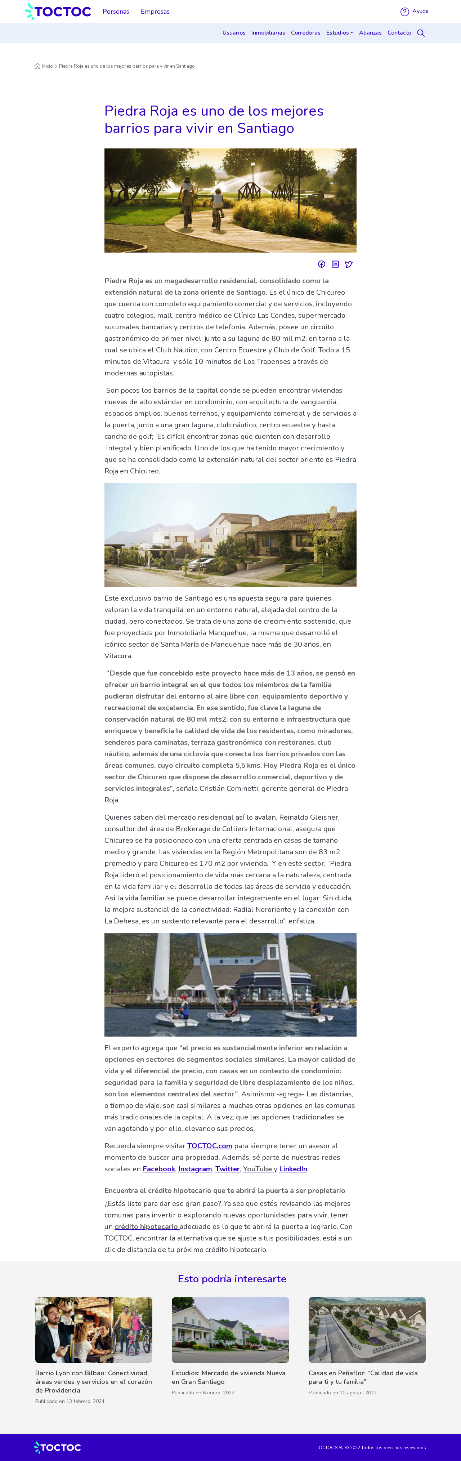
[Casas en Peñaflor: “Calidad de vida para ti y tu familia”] (367, 1352)
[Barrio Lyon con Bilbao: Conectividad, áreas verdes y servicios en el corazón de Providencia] (94, 1352)
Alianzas (370, 33)
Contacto (399, 33)
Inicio (43, 66)
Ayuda (414, 11)
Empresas (155, 11)
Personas (116, 11)
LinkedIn (293, 1169)
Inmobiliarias (268, 33)
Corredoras (306, 33)
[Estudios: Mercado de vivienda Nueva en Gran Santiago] (230, 1352)
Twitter (227, 1169)
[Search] (422, 33)
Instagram (195, 1169)
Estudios (337, 33)
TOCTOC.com (209, 1146)
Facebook (159, 1169)
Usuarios (234, 33)
